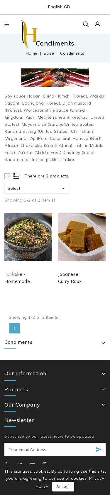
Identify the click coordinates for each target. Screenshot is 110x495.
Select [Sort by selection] (37, 188)
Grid (8, 176)
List (16, 176)
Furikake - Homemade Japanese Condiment (17, 278)
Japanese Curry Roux (70, 277)
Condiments (18, 342)
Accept (63, 486)
